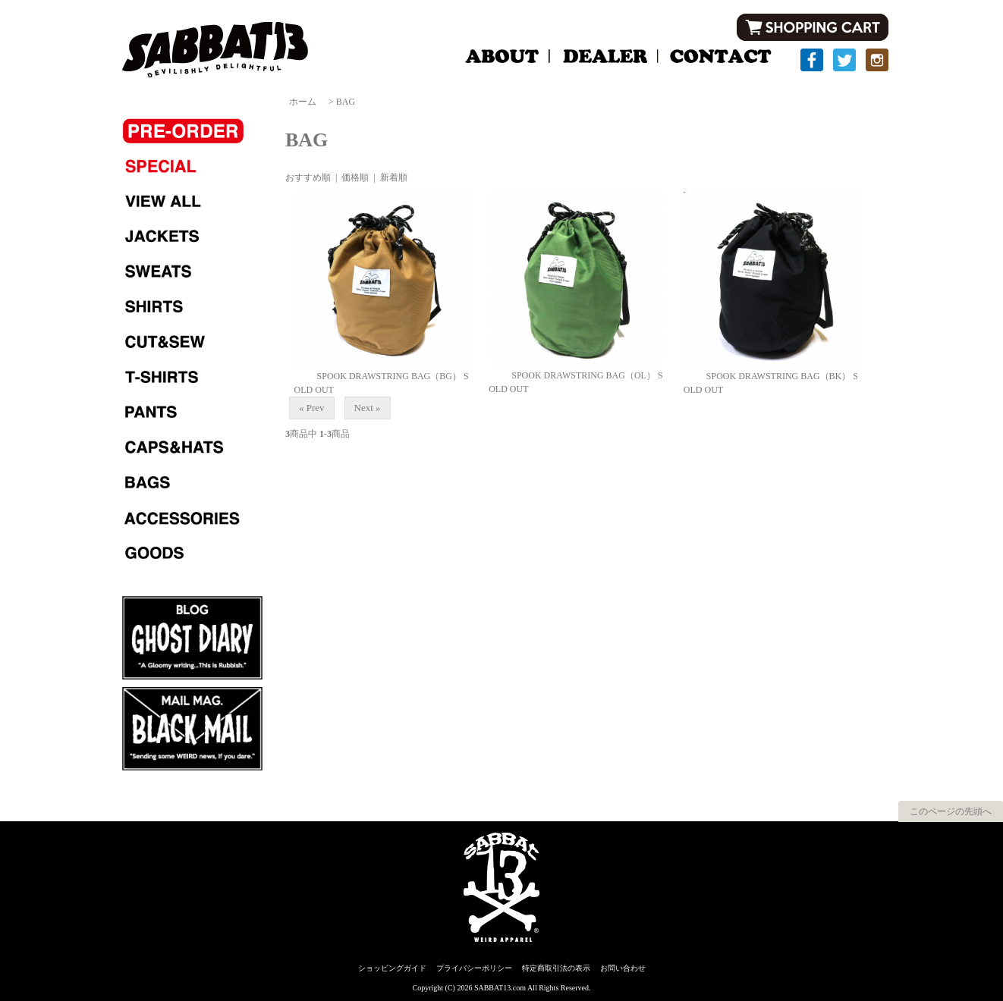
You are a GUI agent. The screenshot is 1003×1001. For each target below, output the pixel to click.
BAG (345, 101)
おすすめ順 (308, 177)
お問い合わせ (623, 968)
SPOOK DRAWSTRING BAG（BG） (377, 376)
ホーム (302, 101)
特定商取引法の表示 (556, 968)
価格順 (355, 177)
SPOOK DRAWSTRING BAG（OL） (572, 375)
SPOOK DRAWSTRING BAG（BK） (767, 376)
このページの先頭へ (951, 811)
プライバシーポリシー (474, 968)
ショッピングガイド (392, 968)
